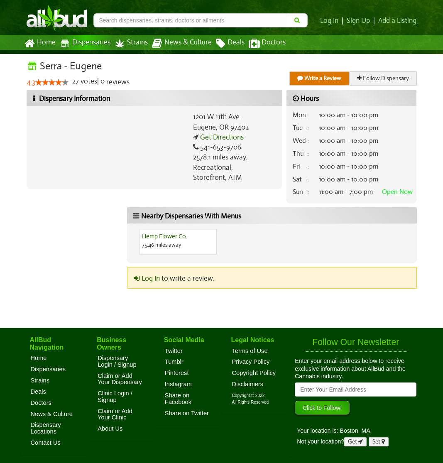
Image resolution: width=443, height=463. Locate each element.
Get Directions (220, 137)
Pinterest (177, 373)
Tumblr (174, 361)
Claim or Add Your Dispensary (120, 379)
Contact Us (46, 442)
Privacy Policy (250, 361)
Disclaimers (247, 384)
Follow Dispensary (383, 78)
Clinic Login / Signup (115, 396)
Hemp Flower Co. (165, 236)
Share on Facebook (178, 398)
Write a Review (320, 78)
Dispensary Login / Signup (117, 361)
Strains (128, 43)
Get (355, 441)
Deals (224, 43)
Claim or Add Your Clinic (115, 414)
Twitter (174, 351)
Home (39, 43)
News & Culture (177, 43)
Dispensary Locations (46, 428)
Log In (331, 21)
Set (378, 441)
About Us (110, 428)
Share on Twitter (187, 413)
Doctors (260, 43)
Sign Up (359, 21)
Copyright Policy (254, 373)
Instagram (178, 384)
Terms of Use (249, 351)
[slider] (51, 82)
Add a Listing (397, 21)
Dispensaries (83, 43)
